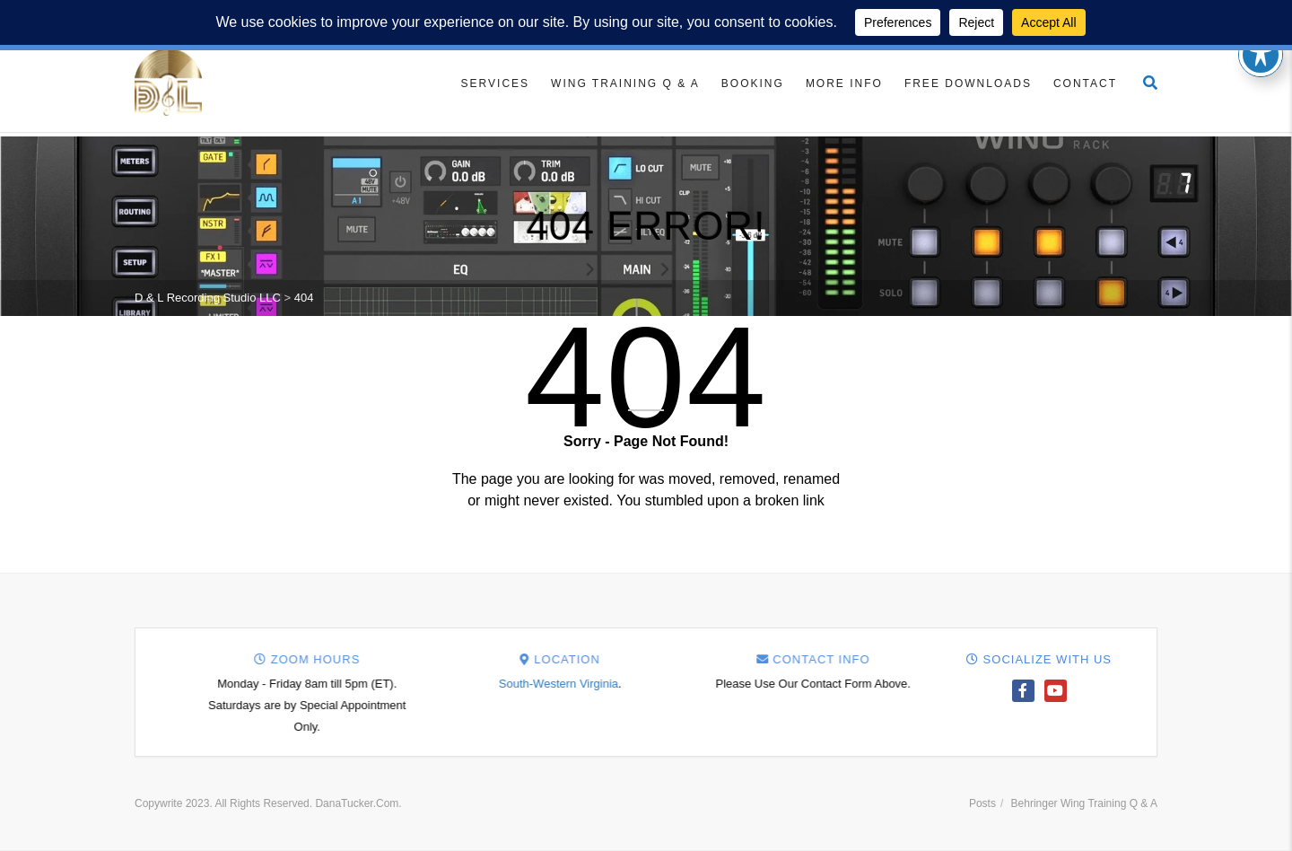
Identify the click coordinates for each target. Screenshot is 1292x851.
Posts (982, 803)
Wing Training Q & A (625, 83)
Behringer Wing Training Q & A (1084, 803)
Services (495, 83)
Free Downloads (968, 83)
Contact (1085, 83)
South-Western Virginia (846, 683)
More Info (844, 83)
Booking (752, 83)
